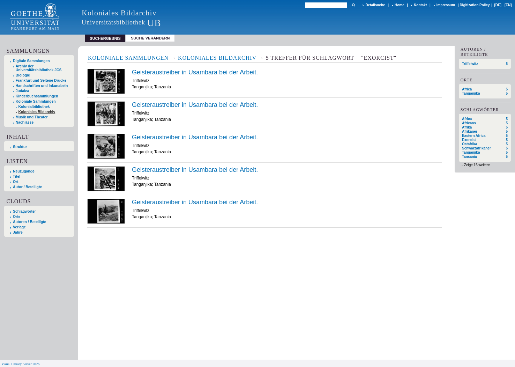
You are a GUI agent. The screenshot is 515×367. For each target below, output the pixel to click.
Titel (16, 176)
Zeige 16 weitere (477, 165)
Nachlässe (24, 122)
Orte (16, 217)
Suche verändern (150, 38)
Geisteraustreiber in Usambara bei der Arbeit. (195, 72)
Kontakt (420, 5)
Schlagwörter (24, 211)
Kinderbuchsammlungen (37, 96)
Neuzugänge (24, 171)
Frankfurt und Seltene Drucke (41, 80)
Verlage (19, 227)
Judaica (22, 91)
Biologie (23, 75)
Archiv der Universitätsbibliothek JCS (39, 68)
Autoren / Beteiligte (29, 222)
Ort (15, 182)
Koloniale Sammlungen (36, 101)
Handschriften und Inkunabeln (42, 86)
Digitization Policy (475, 5)
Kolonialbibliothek (34, 107)
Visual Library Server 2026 (20, 364)
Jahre (18, 232)
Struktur (20, 147)
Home (399, 5)
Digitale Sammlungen (31, 61)
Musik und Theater (32, 117)
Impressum (445, 5)
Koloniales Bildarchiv (36, 112)
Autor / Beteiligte (27, 187)
